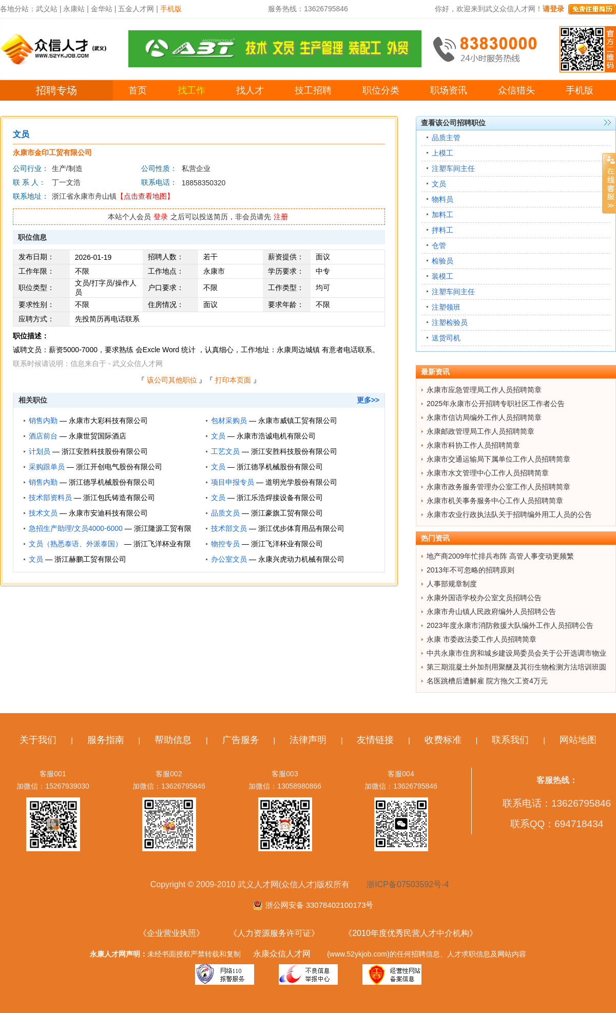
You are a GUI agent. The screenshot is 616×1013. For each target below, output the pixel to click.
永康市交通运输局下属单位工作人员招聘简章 (498, 459)
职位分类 (380, 90)
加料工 (442, 215)
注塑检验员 (450, 322)
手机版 (579, 90)
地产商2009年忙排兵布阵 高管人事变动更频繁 (500, 556)
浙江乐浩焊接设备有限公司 (280, 497)
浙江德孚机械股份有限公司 (280, 467)
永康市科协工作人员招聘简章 (473, 445)
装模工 (442, 276)
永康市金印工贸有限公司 (52, 152)
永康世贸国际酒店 (97, 436)
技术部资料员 (50, 497)
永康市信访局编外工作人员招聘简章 (484, 417)
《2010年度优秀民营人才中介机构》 (410, 933)
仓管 (439, 245)
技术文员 (43, 513)
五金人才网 (136, 9)
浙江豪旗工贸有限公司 (287, 513)
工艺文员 (225, 451)
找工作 (191, 90)
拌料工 (442, 230)
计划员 (39, 451)
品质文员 (225, 513)
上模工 (442, 153)
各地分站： (18, 9)
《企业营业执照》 (171, 933)
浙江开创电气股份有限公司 (119, 467)
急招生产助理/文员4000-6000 (76, 528)
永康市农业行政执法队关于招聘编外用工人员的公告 (509, 514)
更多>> (368, 400)
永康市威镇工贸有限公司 (297, 420)
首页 (137, 90)
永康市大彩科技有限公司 (108, 420)
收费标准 (443, 740)
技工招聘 (313, 90)
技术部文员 (229, 528)
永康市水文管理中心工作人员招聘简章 (488, 473)
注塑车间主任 (453, 168)
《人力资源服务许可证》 (274, 933)
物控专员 (225, 544)
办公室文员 (229, 559)
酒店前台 (43, 436)
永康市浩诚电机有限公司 (276, 436)
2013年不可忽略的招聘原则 (470, 570)
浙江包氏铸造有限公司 (119, 497)
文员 (218, 436)
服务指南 (105, 740)
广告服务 (240, 740)
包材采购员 (229, 420)
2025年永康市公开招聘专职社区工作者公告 (496, 403)
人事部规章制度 (452, 584)
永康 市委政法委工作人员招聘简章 (481, 639)
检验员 (442, 261)
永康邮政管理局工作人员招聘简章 (480, 431)
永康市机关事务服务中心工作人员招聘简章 (495, 500)
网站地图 (578, 740)
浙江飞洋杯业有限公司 (287, 544)
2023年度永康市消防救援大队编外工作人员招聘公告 (510, 625)
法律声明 (308, 740)
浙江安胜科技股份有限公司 (105, 451)
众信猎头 (516, 90)
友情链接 (375, 740)
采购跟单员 (47, 467)
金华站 (101, 9)
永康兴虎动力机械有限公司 (301, 559)
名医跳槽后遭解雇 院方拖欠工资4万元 (487, 681)
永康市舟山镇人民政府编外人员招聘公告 (491, 611)
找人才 (250, 90)
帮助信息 (173, 740)
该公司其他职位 (172, 380)
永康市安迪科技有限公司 (108, 513)
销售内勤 (43, 420)
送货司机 (446, 338)
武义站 (46, 9)
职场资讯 (448, 90)
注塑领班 (446, 307)
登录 (160, 217)
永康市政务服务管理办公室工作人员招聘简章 (498, 487)
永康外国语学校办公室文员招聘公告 (484, 598)
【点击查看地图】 (145, 196)
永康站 (74, 9)
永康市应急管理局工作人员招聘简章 (484, 390)
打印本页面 (233, 380)
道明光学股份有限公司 (301, 482)
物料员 (442, 199)
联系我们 (510, 740)
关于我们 (38, 740)
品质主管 (446, 137)
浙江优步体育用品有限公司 (301, 528)
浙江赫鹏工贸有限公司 (90, 559)
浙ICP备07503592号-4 (408, 884)
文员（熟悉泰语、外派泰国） (75, 544)
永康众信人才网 (282, 953)
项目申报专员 (232, 482)
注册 (281, 217)
